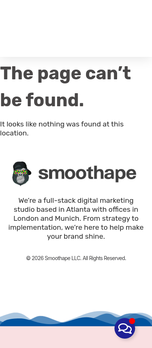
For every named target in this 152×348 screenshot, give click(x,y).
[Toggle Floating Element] (124, 328)
